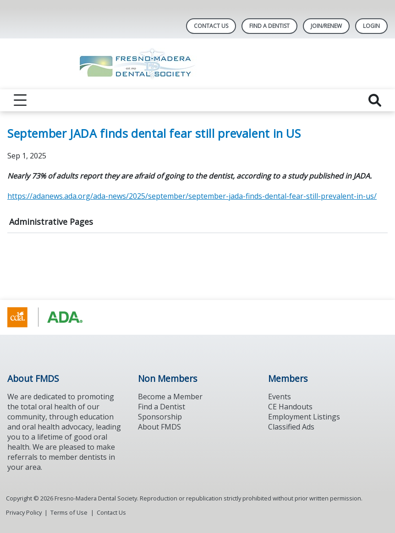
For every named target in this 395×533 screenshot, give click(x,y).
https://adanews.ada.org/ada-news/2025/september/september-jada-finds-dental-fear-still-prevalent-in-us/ (192, 196)
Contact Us (211, 26)
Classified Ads (291, 427)
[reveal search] (375, 100)
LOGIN (371, 26)
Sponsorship (160, 417)
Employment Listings (304, 417)
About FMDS (159, 427)
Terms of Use (69, 512)
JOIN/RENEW (326, 26)
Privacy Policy (24, 512)
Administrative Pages (51, 221)
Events (279, 397)
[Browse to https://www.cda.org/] (53, 317)
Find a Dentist (161, 407)
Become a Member (170, 397)
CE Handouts (290, 407)
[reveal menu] (20, 100)
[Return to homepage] (197, 64)
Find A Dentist (269, 26)
